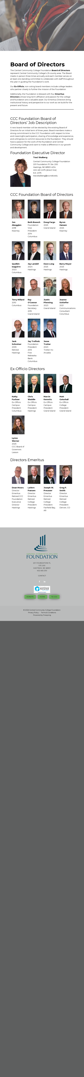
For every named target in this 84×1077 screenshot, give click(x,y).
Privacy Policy (33, 613)
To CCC (54, 597)
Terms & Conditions (48, 613)
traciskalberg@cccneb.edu (45, 176)
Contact (42, 576)
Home (42, 597)
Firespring (47, 615)
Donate (30, 597)
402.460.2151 (42, 571)
